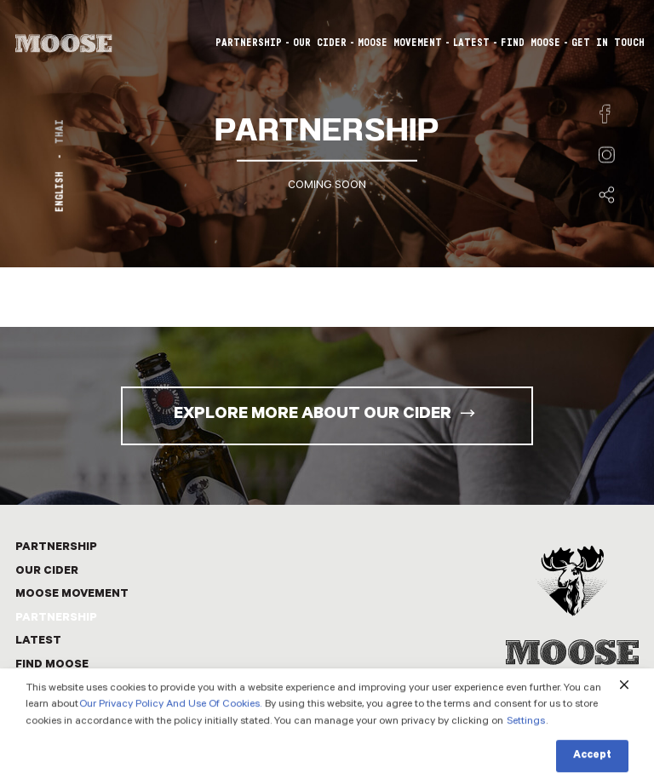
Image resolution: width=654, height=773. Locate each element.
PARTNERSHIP (248, 42)
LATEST (471, 42)
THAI (59, 131)
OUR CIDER (320, 42)
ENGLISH (59, 191)
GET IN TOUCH (608, 42)
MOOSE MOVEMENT (400, 42)
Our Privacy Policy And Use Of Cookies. (170, 720)
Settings (526, 737)
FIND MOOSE (530, 42)
